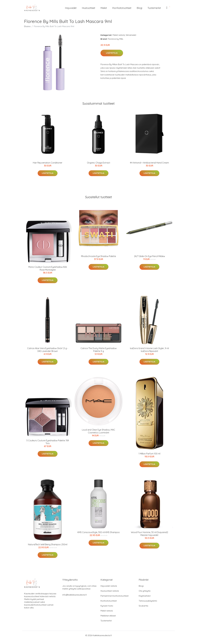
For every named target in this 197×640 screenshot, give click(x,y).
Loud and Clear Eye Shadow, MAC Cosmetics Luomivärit (98, 431)
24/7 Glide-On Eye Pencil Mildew (149, 256)
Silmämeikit (131, 35)
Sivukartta (143, 605)
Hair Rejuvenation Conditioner (47, 162)
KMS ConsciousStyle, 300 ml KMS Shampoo (98, 532)
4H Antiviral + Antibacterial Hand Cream (149, 162)
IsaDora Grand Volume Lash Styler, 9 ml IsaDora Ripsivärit (149, 349)
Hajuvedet (71, 8)
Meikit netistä (119, 35)
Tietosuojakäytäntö (148, 601)
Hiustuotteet (88, 8)
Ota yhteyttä (144, 591)
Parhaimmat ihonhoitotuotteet (115, 596)
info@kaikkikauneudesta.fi (74, 595)
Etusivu (27, 26)
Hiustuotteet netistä (110, 591)
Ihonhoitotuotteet (121, 8)
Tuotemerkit (154, 8)
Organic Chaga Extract (98, 162)
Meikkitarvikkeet (108, 615)
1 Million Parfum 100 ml (149, 453)
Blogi (139, 8)
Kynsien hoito (107, 605)
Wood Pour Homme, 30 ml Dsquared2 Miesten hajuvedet (149, 533)
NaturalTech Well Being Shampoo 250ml (47, 544)
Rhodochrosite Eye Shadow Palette (98, 256)
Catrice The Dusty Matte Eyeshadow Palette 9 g (99, 349)
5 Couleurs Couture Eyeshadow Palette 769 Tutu (47, 442)
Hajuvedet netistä (109, 586)
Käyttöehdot (144, 596)
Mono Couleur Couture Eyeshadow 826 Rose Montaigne (47, 268)
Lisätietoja (112, 53)
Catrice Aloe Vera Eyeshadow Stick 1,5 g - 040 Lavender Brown (47, 349)
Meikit (104, 8)
